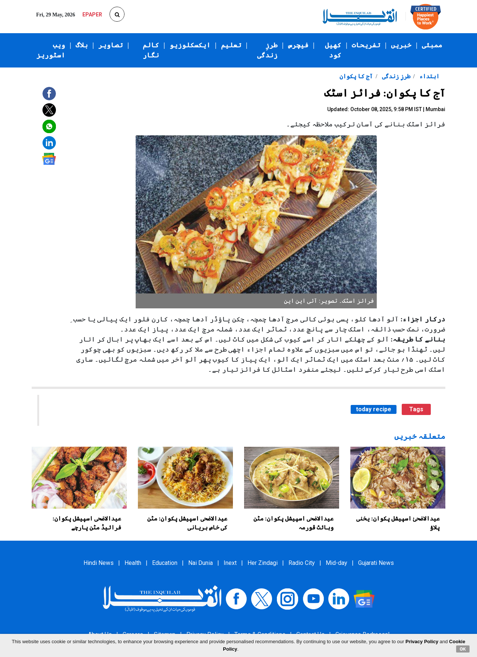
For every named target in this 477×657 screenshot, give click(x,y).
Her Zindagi (262, 562)
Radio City (301, 562)
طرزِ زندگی (267, 50)
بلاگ (82, 45)
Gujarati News (376, 562)
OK (463, 649)
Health (132, 562)
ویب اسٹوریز (51, 50)
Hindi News (98, 562)
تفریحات (366, 45)
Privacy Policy (421, 641)
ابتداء (428, 76)
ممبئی (432, 45)
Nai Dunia (200, 562)
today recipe (373, 409)
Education (164, 562)
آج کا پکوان (356, 76)
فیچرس (298, 45)
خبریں (401, 45)
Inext (230, 562)
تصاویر (110, 45)
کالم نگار (151, 50)
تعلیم (231, 45)
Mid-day (336, 562)
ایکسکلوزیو (190, 45)
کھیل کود (333, 50)
